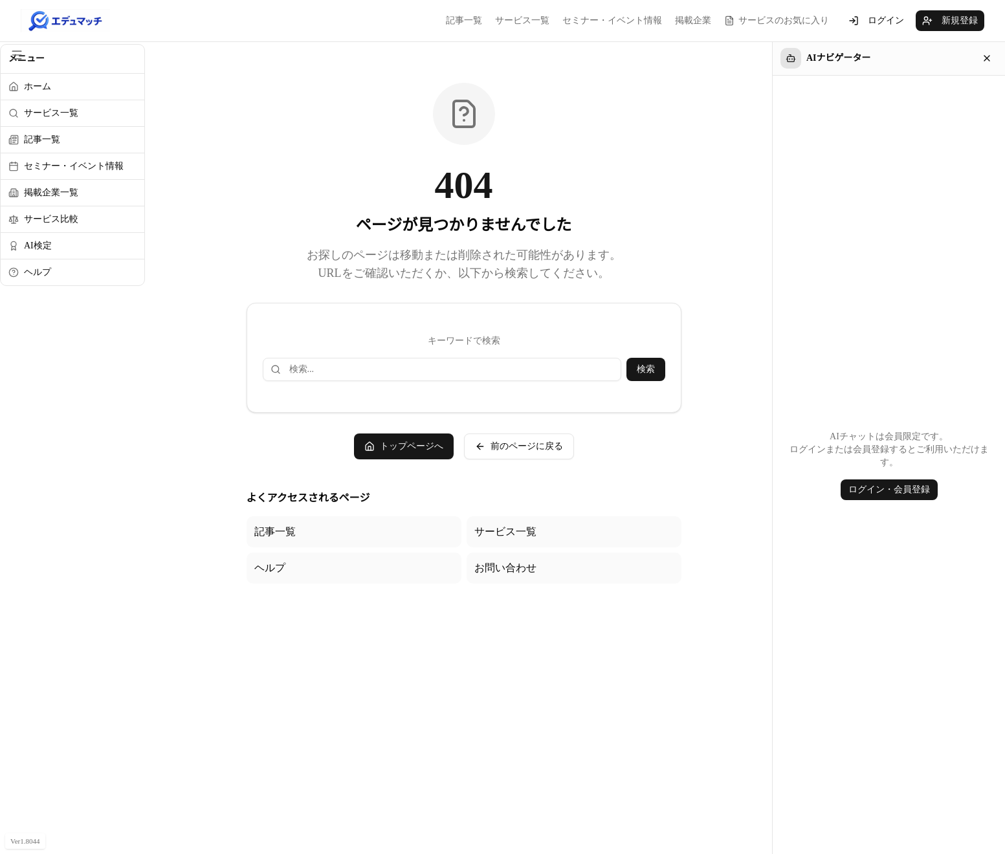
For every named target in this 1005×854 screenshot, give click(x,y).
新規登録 (950, 21)
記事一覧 (464, 20)
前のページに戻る (519, 446)
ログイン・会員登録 (889, 489)
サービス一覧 (522, 20)
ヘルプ (269, 567)
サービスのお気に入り (776, 21)
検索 (646, 369)
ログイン (876, 21)
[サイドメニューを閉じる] (16, 55)
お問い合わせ (505, 567)
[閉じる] (987, 58)
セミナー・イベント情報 (612, 20)
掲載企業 (693, 20)
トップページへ (403, 446)
